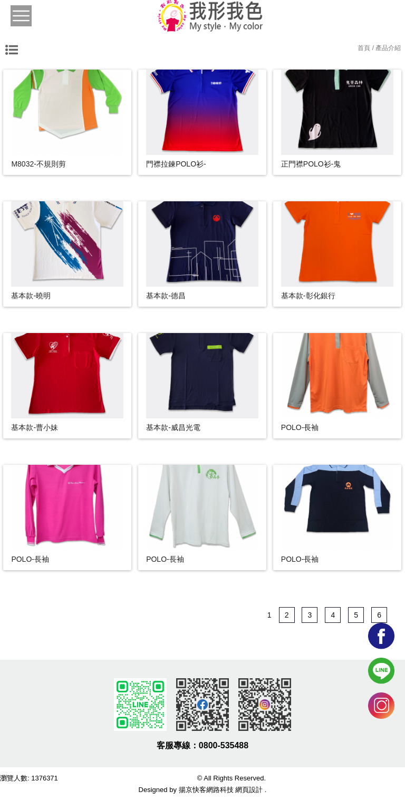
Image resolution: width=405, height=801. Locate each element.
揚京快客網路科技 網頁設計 (221, 790)
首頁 (364, 48)
